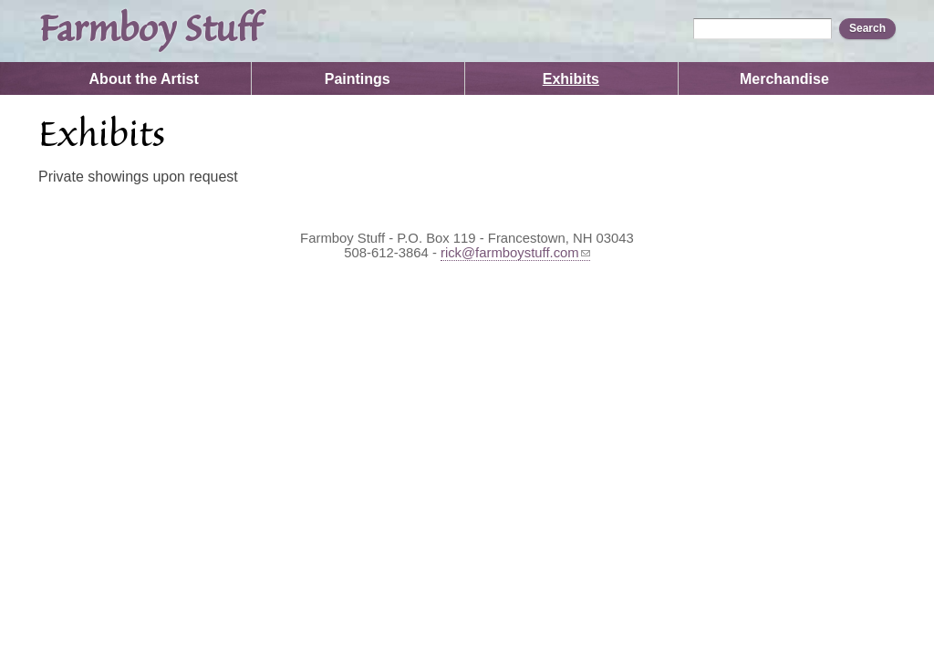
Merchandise (784, 79)
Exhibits (571, 79)
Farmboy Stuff (149, 31)
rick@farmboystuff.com (515, 252)
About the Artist (144, 79)
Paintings (357, 79)
